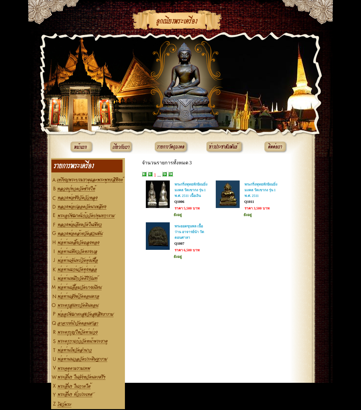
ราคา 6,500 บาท (187, 250)
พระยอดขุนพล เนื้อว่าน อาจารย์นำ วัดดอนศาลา (189, 232)
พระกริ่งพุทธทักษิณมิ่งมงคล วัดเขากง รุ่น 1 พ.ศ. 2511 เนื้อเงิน (191, 190)
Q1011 (249, 202)
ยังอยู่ (178, 215)
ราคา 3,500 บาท (257, 208)
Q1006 (179, 202)
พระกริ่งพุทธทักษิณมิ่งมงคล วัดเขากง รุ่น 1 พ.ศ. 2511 (260, 190)
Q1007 (179, 243)
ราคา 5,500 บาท (187, 208)
